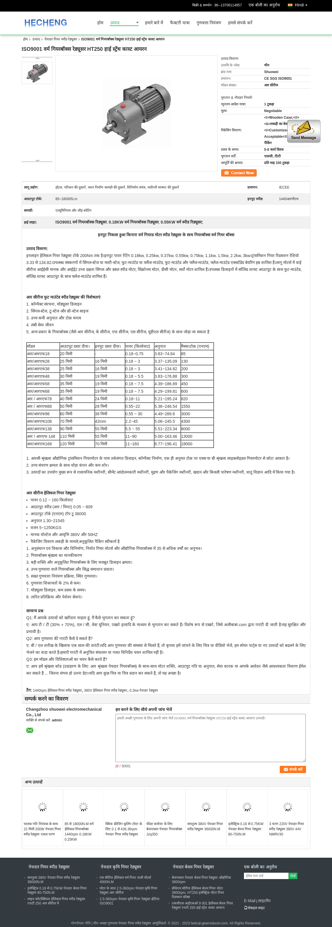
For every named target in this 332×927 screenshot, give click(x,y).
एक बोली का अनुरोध (264, 5)
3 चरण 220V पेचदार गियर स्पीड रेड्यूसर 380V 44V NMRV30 (286, 829)
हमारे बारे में (154, 23)
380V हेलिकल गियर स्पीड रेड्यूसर (105, 690)
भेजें (293, 876)
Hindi (302, 4)
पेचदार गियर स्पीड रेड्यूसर (60, 39)
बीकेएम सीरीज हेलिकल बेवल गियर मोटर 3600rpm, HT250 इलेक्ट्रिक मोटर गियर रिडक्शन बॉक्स (198, 892)
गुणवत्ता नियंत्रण (209, 23)
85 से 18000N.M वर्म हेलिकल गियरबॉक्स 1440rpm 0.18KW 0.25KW (79, 832)
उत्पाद (115, 23)
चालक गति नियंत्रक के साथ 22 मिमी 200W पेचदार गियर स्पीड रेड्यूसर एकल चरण (42, 829)
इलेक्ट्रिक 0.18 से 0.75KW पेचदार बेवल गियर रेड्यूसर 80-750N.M (246, 829)
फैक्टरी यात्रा (179, 23)
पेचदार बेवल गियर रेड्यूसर (193, 866)
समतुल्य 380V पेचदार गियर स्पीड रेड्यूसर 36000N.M (205, 826)
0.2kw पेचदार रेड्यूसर (144, 690)
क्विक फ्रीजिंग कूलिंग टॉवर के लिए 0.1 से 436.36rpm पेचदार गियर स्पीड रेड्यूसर (123, 829)
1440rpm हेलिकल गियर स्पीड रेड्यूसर (57, 690)
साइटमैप (264, 900)
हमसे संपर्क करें (240, 23)
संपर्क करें (227, 172)
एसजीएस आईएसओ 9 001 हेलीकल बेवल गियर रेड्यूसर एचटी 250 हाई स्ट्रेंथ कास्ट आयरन (202, 905)
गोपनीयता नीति (80, 923)
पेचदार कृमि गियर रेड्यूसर (121, 866)
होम (100, 23)
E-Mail (249, 900)
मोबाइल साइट (254, 908)
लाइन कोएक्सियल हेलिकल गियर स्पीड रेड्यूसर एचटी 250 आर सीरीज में (56, 901)
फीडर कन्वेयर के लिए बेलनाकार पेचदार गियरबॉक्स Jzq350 (164, 829)
